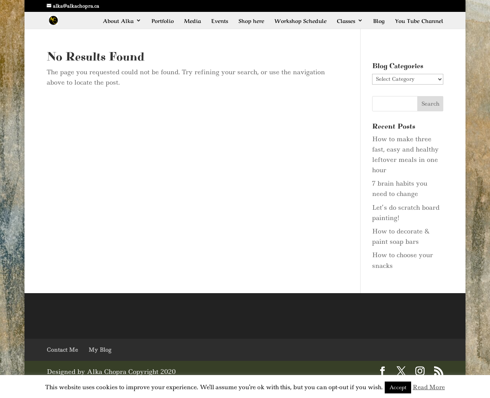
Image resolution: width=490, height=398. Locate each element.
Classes (346, 21)
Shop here (251, 21)
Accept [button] (398, 387)
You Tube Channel (419, 21)
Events (219, 21)
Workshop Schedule (300, 21)
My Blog (99, 350)
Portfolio (163, 21)
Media (192, 21)
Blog (379, 21)
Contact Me (62, 350)
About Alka (118, 21)
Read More (429, 387)
